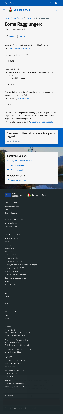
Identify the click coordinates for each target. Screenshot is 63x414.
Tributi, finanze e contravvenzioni (16, 278)
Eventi (7, 318)
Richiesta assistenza (12, 366)
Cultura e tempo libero (12, 258)
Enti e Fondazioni (11, 223)
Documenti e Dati (11, 226)
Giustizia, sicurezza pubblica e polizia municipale (21, 264)
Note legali (8, 380)
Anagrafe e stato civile (12, 245)
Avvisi (7, 303)
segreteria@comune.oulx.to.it (19, 340)
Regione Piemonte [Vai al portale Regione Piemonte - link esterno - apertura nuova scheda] (10, 3)
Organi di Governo (11, 213)
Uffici (6, 209)
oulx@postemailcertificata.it (18, 342)
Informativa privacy (11, 373)
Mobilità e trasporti (11, 271)
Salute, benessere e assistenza (15, 274)
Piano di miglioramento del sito (15, 386)
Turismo (7, 281)
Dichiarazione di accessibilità (14, 383)
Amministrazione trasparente (15, 370)
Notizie (7, 296)
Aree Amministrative (12, 206)
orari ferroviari (23, 98)
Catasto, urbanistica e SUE (14, 255)
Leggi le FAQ (9, 357)
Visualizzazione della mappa (19, 48)
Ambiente (8, 241)
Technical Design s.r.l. (19, 408)
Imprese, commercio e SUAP (14, 268)
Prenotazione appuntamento (15, 360)
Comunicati (8, 300)
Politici (7, 216)
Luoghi (7, 315)
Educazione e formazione (13, 261)
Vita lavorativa (10, 284)
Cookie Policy (9, 376)
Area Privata (9, 395)
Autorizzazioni (9, 251)
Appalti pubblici (10, 248)
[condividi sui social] (10, 36)
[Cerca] (55, 9)
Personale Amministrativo (14, 219)
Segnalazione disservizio (13, 363)
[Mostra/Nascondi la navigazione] (4, 9)
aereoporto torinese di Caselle (41, 121)
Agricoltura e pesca (11, 238)
